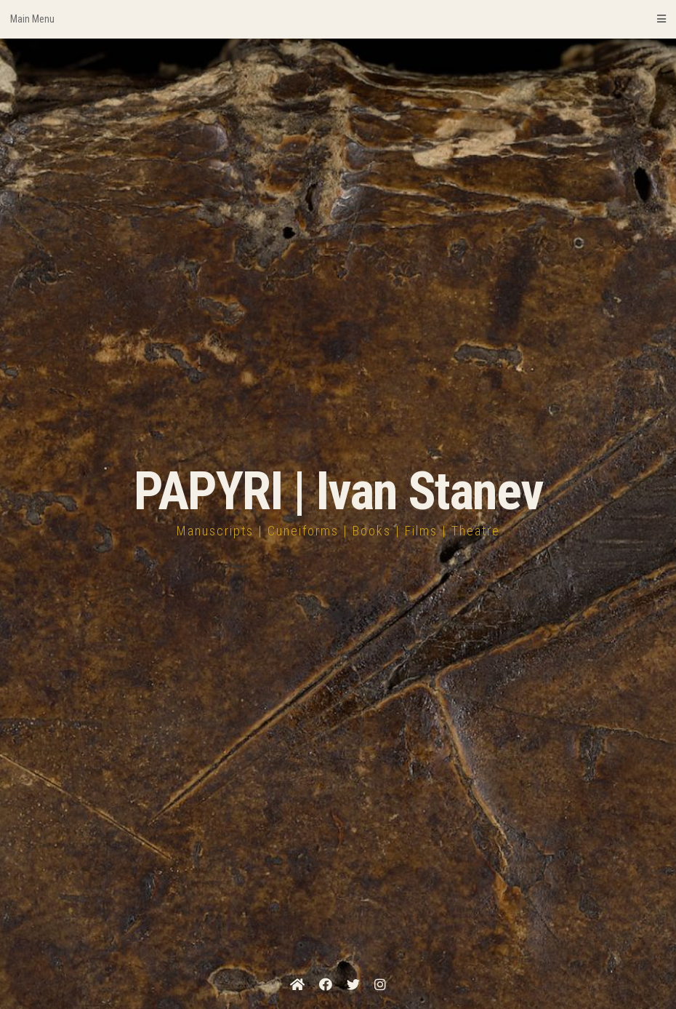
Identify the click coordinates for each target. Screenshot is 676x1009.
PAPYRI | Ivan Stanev (338, 491)
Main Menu (338, 19)
